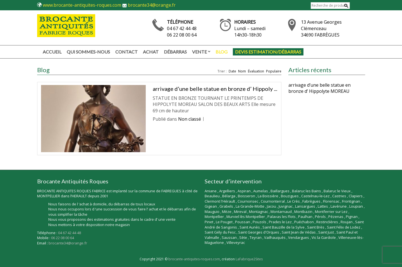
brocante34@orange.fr (152, 5)
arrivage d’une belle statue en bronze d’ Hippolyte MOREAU (319, 88)
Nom (242, 71)
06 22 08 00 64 (182, 35)
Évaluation (256, 71)
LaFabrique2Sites (249, 259)
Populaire (273, 71)
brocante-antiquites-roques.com (194, 259)
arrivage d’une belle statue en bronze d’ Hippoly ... (215, 88)
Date (232, 71)
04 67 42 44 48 (182, 28)
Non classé (189, 119)
